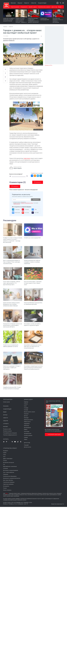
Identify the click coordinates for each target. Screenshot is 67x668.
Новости (26, 3)
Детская (26, 576)
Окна (4, 617)
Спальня (26, 565)
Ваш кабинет (57, 3)
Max (34, 209)
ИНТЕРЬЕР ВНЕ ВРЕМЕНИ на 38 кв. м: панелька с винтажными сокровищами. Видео (58, 21)
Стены (4, 615)
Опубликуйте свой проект (54, 595)
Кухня (25, 567)
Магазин (13, 3)
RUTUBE (35, 213)
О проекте (6, 584)
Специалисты (24, 7)
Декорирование (27, 588)
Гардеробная (27, 584)
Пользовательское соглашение (10, 594)
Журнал (20, 3)
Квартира (26, 563)
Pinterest (25, 209)
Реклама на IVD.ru (48, 65)
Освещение (5, 635)
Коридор (26, 598)
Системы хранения (28, 596)
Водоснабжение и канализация (10, 627)
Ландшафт (26, 606)
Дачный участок (27, 608)
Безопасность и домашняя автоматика (11, 639)
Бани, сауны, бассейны (8, 641)
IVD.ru (6, 654)
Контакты (5, 600)
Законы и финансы (7, 651)
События (33, 3)
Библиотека (26, 586)
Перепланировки (15, 7)
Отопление (5, 629)
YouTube (25, 213)
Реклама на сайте (7, 590)
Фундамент (5, 611)
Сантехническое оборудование (9, 637)
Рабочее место (27, 582)
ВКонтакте (16, 213)
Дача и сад (54, 7)
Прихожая (26, 574)
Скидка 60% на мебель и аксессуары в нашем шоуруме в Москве (9, 20)
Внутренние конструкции (8, 623)
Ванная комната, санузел (29, 572)
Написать (38, 182)
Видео (59, 7)
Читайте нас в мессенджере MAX (44, 19)
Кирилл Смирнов (17, 168)
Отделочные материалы (8, 645)
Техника (5, 649)
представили (27, 158)
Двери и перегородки (7, 619)
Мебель (25, 590)
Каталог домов (6, 563)
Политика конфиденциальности (10, 596)
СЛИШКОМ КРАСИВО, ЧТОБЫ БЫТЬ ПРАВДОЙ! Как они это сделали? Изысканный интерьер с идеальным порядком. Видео (33, 21)
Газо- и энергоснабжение (8, 633)
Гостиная (26, 570)
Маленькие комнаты (28, 580)
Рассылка (5, 567)
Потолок (5, 621)
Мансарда (26, 578)
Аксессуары (26, 592)
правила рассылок (16, 203)
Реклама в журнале (7, 592)
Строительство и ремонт (44, 7)
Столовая (26, 569)
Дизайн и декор (33, 7)
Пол (4, 625)
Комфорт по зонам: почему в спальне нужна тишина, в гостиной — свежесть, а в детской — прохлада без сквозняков (21, 21)
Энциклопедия (42, 3)
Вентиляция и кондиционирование (10, 631)
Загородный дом (27, 594)
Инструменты (6, 647)
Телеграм (16, 209)
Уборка (25, 600)
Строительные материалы (8, 643)
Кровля (4, 613)
